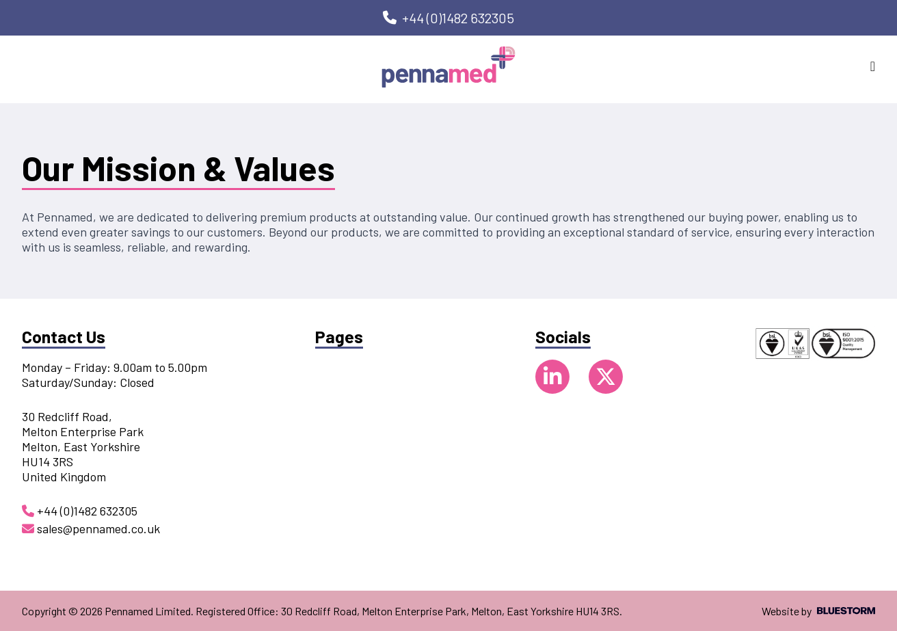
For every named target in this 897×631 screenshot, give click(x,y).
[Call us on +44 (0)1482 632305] (448, 17)
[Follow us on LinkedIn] (552, 377)
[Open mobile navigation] (872, 67)
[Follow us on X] (606, 377)
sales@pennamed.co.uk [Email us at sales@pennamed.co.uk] (91, 528)
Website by (818, 610)
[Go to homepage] (448, 67)
